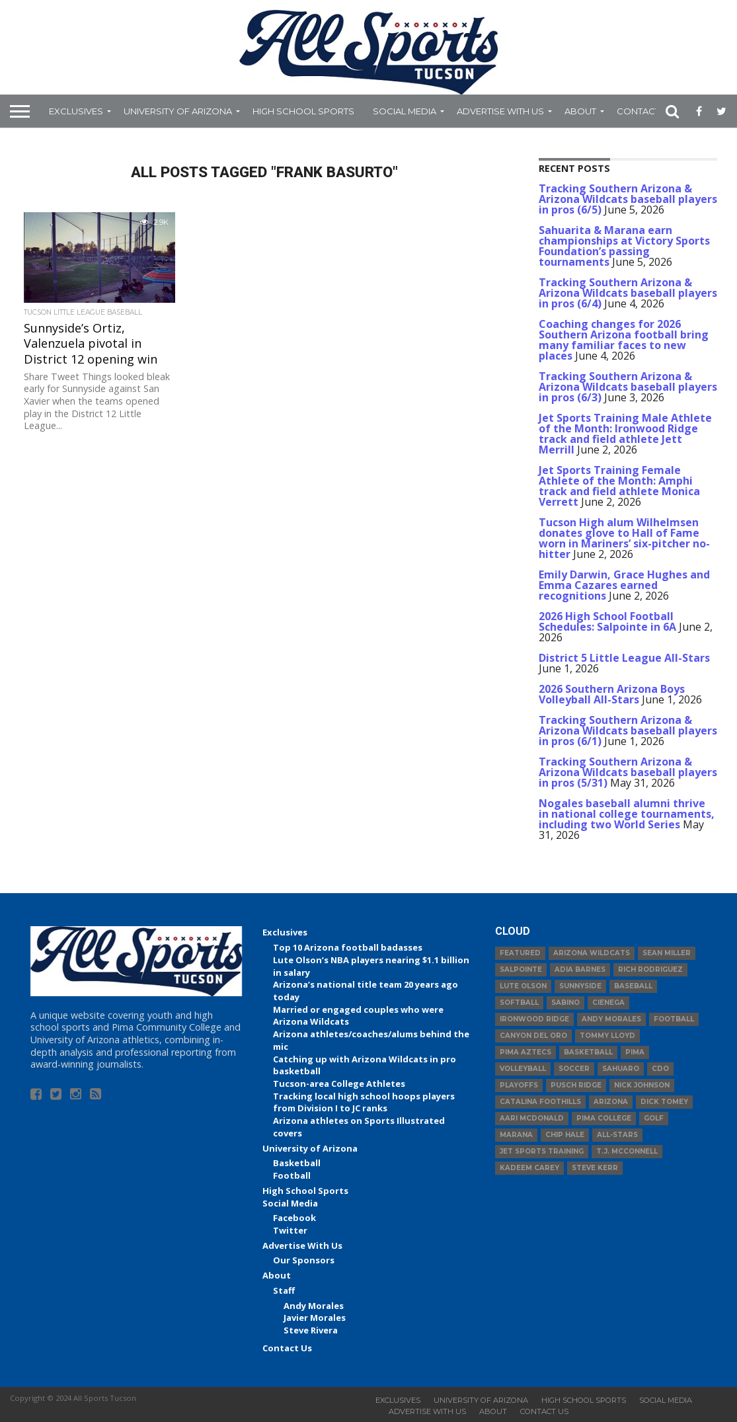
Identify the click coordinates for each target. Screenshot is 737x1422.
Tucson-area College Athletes (339, 1083)
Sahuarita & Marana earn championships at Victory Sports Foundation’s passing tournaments (624, 246)
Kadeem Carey (529, 1168)
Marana (516, 1134)
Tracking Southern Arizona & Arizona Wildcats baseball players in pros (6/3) (628, 387)
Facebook (294, 1218)
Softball (519, 1002)
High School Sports (303, 111)
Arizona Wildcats (591, 953)
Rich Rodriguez (650, 969)
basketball (588, 1052)
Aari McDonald (532, 1118)
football (674, 1019)
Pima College (603, 1118)
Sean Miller (666, 953)
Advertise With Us (500, 111)
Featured (520, 953)
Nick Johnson (642, 1085)
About (580, 111)
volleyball (523, 1068)
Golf (654, 1118)
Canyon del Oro (533, 1035)
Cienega (608, 1002)
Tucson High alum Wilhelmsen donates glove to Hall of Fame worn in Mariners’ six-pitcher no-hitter (624, 538)
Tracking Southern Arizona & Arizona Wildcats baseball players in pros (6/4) (628, 293)
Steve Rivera (311, 1330)
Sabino (565, 1002)
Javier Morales (315, 1317)
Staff (284, 1290)
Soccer (574, 1068)
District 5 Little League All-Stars (624, 658)
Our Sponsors (303, 1260)
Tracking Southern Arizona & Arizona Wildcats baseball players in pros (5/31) (628, 772)
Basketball (297, 1163)
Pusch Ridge (576, 1085)
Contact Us (645, 111)
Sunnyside (580, 986)
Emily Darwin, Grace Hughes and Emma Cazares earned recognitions (624, 585)
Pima (634, 1052)
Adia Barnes (580, 969)
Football (292, 1175)
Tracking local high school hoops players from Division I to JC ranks (364, 1102)
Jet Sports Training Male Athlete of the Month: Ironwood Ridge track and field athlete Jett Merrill (625, 434)
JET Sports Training (542, 1151)
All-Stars (617, 1134)
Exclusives (76, 111)
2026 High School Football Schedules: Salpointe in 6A (607, 621)
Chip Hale (564, 1134)
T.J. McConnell (627, 1151)
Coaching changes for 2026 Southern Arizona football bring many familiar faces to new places (624, 340)
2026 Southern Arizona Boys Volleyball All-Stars (612, 694)
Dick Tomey (664, 1101)
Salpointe (521, 969)
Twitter (290, 1230)
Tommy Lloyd (607, 1035)
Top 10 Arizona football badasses (347, 947)
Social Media (404, 111)
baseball (633, 986)
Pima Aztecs (525, 1052)
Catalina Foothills (540, 1101)
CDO (660, 1068)
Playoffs (519, 1085)
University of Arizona (178, 111)
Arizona (611, 1101)
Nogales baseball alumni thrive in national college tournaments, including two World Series (627, 814)
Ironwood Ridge (534, 1019)
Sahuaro (620, 1068)
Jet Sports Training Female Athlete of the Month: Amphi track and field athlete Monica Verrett (619, 486)
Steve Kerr (595, 1168)
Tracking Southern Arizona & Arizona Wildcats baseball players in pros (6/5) (628, 199)
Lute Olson (523, 986)
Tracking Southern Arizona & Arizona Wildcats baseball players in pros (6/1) (628, 730)
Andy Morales (314, 1306)
